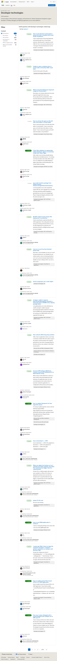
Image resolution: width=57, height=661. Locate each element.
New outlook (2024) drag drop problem (43, 334)
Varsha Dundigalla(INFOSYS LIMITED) (30, 242)
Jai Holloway (25, 488)
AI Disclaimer (3, 657)
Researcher (25, 109)
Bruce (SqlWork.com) (27, 59)
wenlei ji (24, 453)
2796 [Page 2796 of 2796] (42, 649)
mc (23, 534)
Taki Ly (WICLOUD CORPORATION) (30, 458)
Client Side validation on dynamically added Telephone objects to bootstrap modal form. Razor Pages (43, 152)
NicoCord (25, 636)
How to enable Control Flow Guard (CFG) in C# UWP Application (42, 581)
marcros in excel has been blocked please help (42, 249)
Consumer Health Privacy (37, 657)
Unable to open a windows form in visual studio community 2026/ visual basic (43, 68)
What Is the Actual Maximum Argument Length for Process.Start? (43, 90)
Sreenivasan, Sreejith (27, 205)
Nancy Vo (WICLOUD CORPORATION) (30, 493)
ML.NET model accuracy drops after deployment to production (42, 217)
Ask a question (52, 5)
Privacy (27, 657)
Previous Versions (11, 657)
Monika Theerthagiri (27, 391)
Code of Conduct (4, 659)
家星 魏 (24, 138)
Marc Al (24, 359)
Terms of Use (46, 657)
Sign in (54, 1)
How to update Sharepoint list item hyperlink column (42, 404)
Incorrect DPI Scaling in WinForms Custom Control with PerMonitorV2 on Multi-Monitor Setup (43, 372)
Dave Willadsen (26, 78)
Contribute (22, 657)
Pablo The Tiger (26, 171)
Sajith (24, 54)
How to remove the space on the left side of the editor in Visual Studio (43, 121)
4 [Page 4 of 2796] (37, 649)
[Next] (46, 649)
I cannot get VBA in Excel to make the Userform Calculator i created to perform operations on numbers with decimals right (43, 548)
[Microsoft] (2, 2)
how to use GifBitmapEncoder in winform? (41, 523)
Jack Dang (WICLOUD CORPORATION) (31, 515)
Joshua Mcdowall (26, 568)
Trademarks (12, 659)
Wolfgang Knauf (26, 364)
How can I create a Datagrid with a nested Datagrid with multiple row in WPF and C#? (43, 616)
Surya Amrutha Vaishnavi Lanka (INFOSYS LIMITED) (29, 573)
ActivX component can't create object (43, 281)
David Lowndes (26, 396)
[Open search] (51, 2)
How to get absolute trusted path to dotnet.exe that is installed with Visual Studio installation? (43, 35)
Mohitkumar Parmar (27, 288)
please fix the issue (38, 500)
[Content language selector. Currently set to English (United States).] (7, 654)
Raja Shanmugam (26, 603)
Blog (17, 657)
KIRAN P (24, 237)
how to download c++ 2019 (40, 441)
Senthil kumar (25, 83)
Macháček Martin (26, 429)
